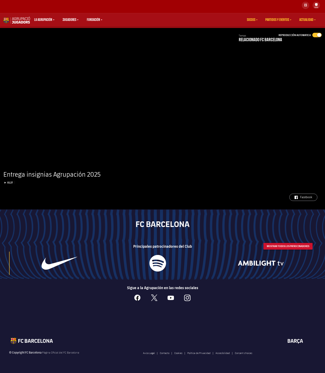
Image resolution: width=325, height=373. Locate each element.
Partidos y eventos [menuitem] (277, 20)
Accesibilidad (223, 358)
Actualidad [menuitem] (306, 20)
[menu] (316, 5)
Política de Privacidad (199, 358)
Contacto (164, 358)
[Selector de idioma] (305, 5)
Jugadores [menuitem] (69, 20)
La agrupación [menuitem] (43, 20)
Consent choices (243, 358)
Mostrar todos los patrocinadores (288, 251)
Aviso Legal (149, 358)
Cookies (178, 358)
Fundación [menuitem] (93, 20)
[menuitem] (316, 4)
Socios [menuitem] (251, 20)
